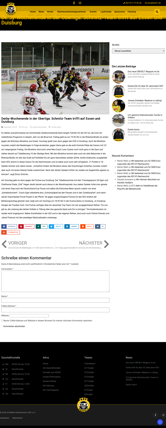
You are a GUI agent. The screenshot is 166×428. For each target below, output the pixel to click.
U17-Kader (89, 381)
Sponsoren (119, 11)
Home (33, 11)
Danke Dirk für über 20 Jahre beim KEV (145, 86)
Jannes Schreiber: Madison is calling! (145, 100)
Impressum (4, 418)
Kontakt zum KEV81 (52, 372)
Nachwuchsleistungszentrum (72, 11)
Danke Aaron (133, 129)
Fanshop (132, 11)
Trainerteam (89, 363)
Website (5, 315)
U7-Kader (88, 390)
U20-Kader (89, 385)
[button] (157, 11)
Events (94, 11)
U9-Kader (88, 394)
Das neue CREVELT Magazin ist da (143, 71)
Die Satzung (48, 385)
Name (4, 296)
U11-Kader (89, 368)
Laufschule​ (106, 11)
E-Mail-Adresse (8, 306)
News (41, 11)
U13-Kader (89, 372)
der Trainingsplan (51, 390)
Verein (51, 11)
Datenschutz (17, 418)
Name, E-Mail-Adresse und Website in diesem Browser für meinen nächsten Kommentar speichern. (48, 320)
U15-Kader (89, 377)
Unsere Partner (49, 381)
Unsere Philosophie (51, 377)
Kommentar (7, 269)
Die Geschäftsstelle (51, 368)
